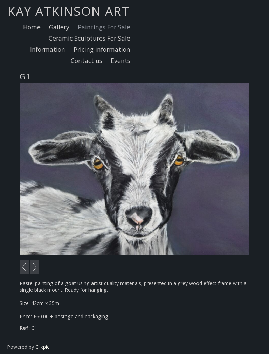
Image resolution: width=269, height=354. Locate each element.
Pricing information (102, 49)
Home (32, 27)
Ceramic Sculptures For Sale (89, 38)
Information (47, 49)
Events (120, 60)
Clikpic (42, 346)
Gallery (59, 27)
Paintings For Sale (104, 27)
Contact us (86, 60)
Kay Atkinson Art (69, 10)
